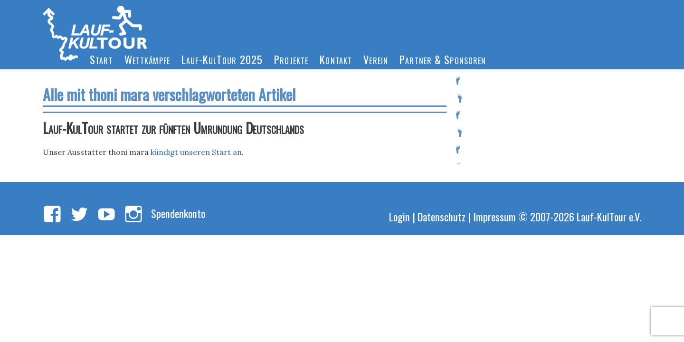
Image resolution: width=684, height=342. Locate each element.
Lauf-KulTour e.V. (609, 216)
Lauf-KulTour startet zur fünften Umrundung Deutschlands (173, 128)
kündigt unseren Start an (196, 152)
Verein (375, 59)
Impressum (494, 216)
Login (399, 216)
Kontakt (336, 59)
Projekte (291, 59)
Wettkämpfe (147, 59)
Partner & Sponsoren (442, 59)
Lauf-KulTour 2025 (222, 59)
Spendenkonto (178, 213)
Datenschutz (442, 216)
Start (101, 59)
